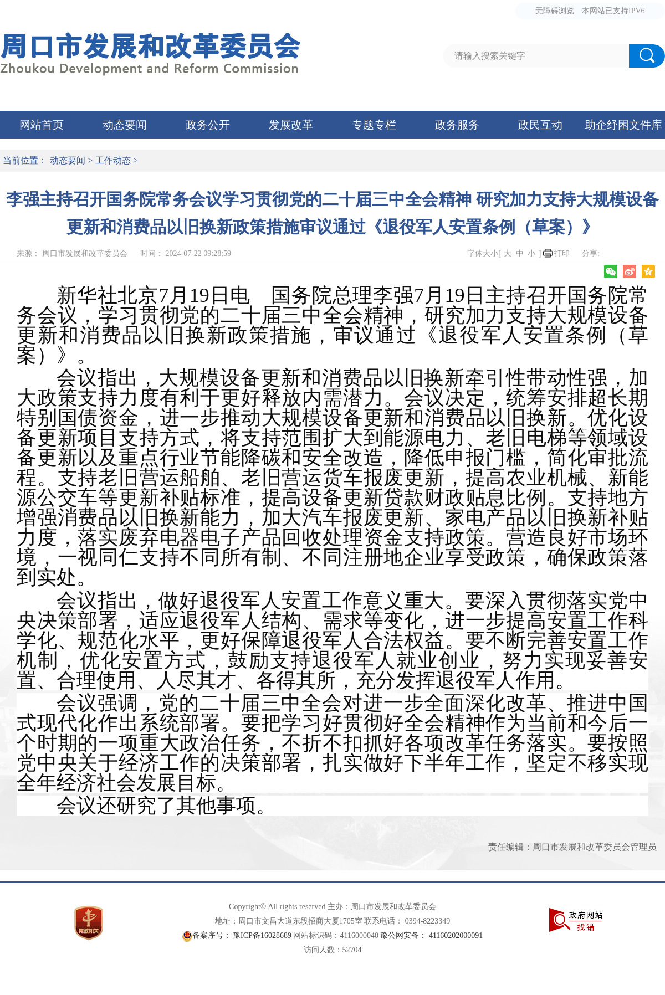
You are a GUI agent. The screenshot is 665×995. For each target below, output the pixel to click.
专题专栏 (374, 125)
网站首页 (41, 125)
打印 (562, 253)
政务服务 (457, 125)
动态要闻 (125, 125)
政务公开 (208, 125)
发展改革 (291, 125)
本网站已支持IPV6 (613, 11)
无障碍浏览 (554, 11)
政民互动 (540, 125)
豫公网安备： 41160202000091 (431, 935)
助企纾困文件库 (623, 125)
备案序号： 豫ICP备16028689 (241, 935)
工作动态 (113, 160)
